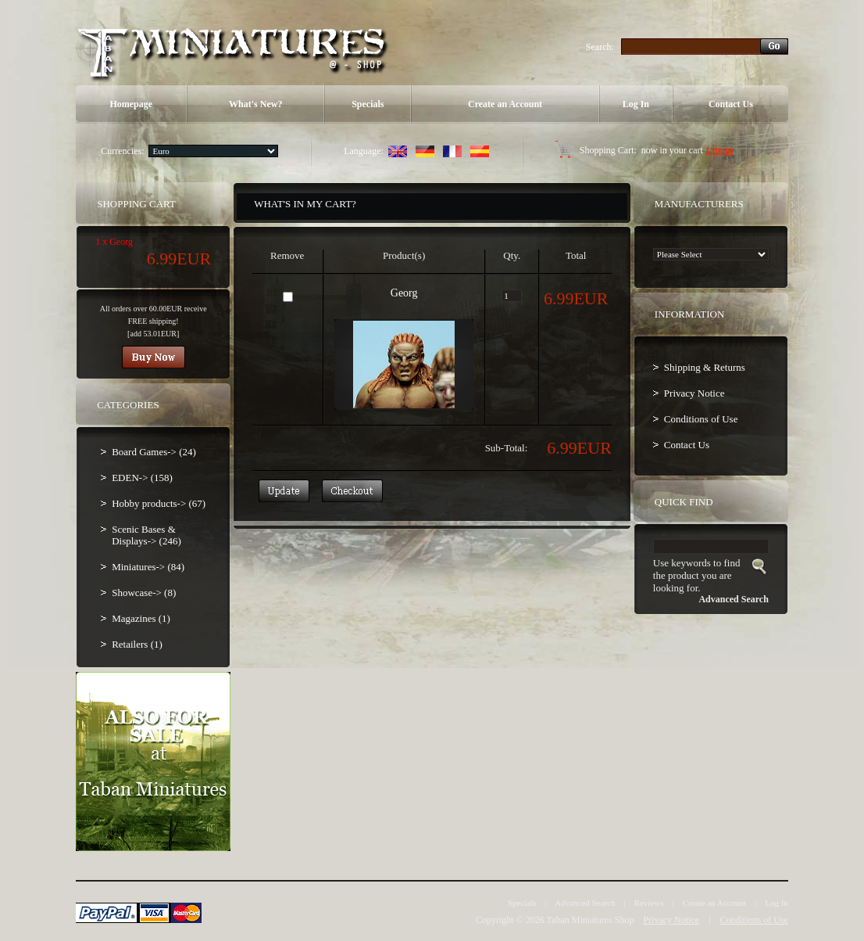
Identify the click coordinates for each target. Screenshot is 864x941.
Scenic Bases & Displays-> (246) (146, 535)
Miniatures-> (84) (148, 567)
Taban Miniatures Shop (590, 919)
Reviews (649, 902)
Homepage (130, 104)
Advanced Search (585, 902)
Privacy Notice (694, 393)
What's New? (255, 104)
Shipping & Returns (704, 367)
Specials (368, 104)
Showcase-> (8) (144, 592)
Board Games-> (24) (154, 452)
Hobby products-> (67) (158, 503)
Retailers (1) (137, 644)
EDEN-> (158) (142, 477)
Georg (404, 293)
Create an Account (505, 104)
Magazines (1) (141, 618)
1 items (719, 150)
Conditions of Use (701, 419)
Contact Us (731, 104)
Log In (636, 104)
